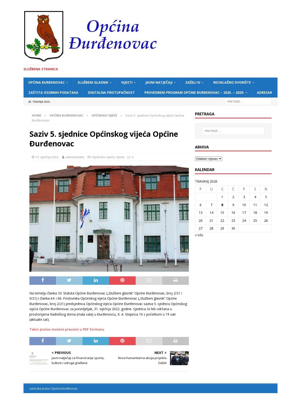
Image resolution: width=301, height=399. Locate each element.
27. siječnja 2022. (47, 157)
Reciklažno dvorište (232, 82)
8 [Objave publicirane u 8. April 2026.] (222, 205)
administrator (75, 157)
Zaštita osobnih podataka (53, 92)
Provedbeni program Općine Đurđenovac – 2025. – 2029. (194, 92)
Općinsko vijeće (103, 157)
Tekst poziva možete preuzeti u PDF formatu (66, 329)
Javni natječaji (158, 82)
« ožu (199, 235)
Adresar (264, 92)
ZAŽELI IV (192, 82)
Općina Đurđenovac (46, 82)
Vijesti (126, 82)
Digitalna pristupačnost (111, 92)
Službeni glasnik (93, 82)
